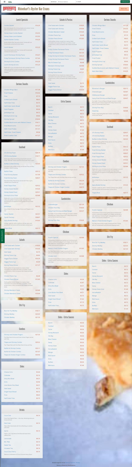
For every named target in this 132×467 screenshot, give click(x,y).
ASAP (79, 2)
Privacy (78, 462)
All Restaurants (125, 1)
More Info (124, 9)
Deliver (54, 2)
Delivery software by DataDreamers (66, 465)
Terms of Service (70, 462)
